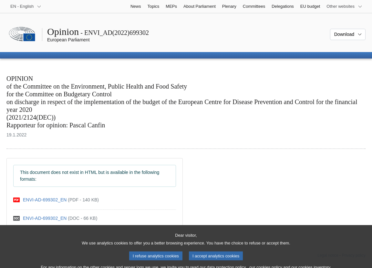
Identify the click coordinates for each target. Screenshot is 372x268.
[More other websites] (344, 6)
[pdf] (56, 200)
